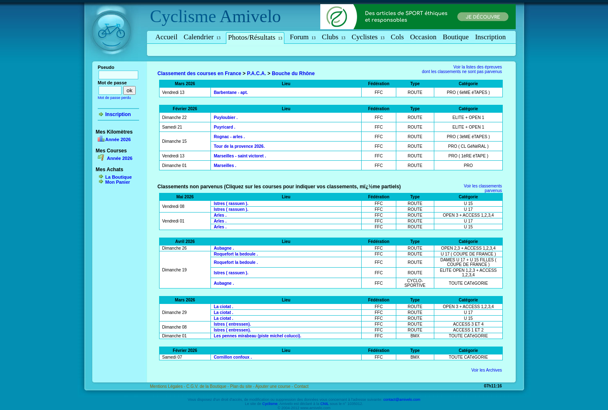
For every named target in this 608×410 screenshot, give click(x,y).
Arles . (220, 215)
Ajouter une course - (275, 386)
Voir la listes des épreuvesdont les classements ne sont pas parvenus (462, 69)
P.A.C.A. (256, 73)
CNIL (324, 404)
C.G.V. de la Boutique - (208, 386)
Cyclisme (183, 16)
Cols (397, 37)
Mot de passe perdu (114, 98)
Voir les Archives (486, 370)
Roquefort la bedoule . (236, 254)
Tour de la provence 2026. (239, 146)
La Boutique (118, 177)
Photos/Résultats (255, 37)
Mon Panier (117, 182)
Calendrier (202, 37)
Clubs (333, 37)
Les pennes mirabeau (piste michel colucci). (257, 336)
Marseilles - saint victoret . (240, 156)
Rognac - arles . (229, 136)
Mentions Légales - (168, 386)
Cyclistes (368, 37)
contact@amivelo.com (402, 399)
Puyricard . (225, 127)
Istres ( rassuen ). (231, 203)
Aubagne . (224, 248)
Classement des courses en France (199, 73)
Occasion (423, 37)
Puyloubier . (226, 117)
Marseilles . (225, 165)
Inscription (490, 37)
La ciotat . (223, 306)
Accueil (166, 37)
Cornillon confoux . (233, 357)
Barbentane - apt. (231, 92)
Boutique (456, 37)
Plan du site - (243, 386)
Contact (301, 386)
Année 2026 (118, 139)
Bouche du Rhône (293, 73)
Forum (303, 37)
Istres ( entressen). (232, 324)
